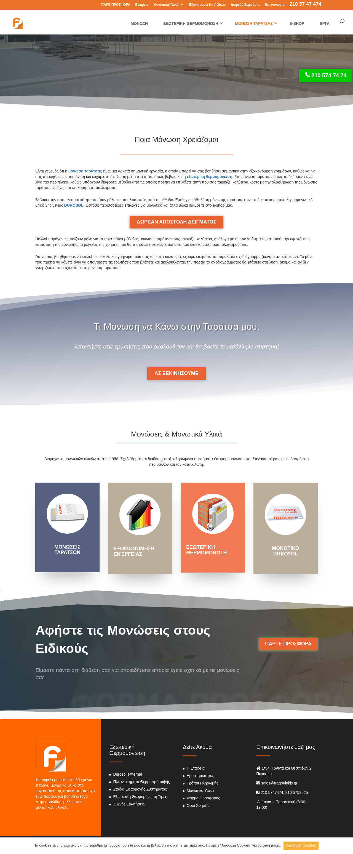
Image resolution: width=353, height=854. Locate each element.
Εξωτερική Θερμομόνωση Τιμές (140, 796)
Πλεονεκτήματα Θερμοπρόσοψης (141, 781)
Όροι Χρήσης (198, 805)
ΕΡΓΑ (325, 23)
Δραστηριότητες (200, 775)
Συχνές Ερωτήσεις (129, 804)
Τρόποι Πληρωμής (202, 783)
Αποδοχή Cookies (301, 845)
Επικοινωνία (275, 5)
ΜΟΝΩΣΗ (139, 23)
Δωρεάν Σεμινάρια (245, 5)
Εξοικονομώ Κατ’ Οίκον (207, 5)
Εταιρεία (141, 5)
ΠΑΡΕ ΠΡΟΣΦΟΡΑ (115, 5)
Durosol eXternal (127, 774)
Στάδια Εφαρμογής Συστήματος (140, 789)
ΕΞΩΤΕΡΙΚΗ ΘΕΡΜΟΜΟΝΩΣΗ (190, 23)
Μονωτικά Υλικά (165, 5)
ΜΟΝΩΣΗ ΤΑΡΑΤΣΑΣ (254, 23)
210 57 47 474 (305, 4)
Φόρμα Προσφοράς (203, 798)
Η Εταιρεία (196, 768)
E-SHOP (297, 23)
